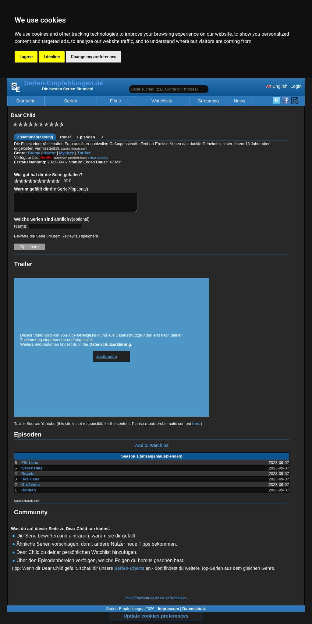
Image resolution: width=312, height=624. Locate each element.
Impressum (168, 612)
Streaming (208, 100)
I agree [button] (26, 56)
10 (57, 180)
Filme (115, 100)
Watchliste (161, 100)
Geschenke (31, 471)
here (196, 427)
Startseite (25, 100)
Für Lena (29, 466)
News (239, 100)
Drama (34, 153)
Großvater (30, 488)
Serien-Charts (129, 571)
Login (296, 86)
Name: (20, 229)
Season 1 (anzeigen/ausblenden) (152, 460)
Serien (70, 100)
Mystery (66, 153)
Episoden (86, 137)
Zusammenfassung (35, 137)
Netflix (47, 157)
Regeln (27, 477)
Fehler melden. (98, 157)
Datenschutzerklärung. (110, 348)
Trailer (65, 137)
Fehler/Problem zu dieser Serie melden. (156, 601)
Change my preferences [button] (93, 56)
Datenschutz (194, 612)
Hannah (28, 493)
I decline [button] (52, 56)
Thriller (83, 153)
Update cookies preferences (155, 619)
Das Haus (30, 482)
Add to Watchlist (151, 449)
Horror (50, 153)
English (276, 86)
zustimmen (106, 360)
